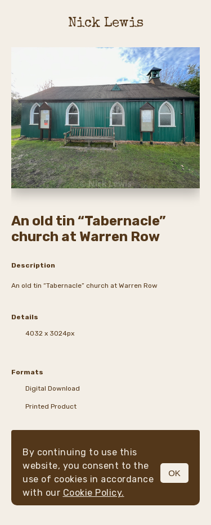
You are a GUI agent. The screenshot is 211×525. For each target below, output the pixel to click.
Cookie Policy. (93, 492)
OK (174, 473)
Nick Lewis (105, 23)
